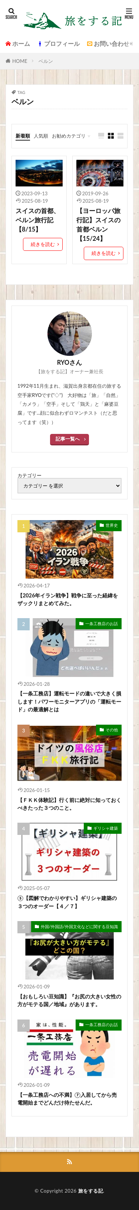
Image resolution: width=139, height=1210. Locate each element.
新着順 (23, 136)
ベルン (46, 61)
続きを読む (43, 244)
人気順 (41, 136)
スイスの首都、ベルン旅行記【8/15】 (38, 220)
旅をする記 (90, 1191)
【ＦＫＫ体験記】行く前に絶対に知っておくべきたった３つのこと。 (69, 804)
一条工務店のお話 (101, 623)
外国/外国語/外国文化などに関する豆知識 (79, 926)
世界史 (112, 525)
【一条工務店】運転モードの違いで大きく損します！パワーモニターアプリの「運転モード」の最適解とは (69, 701)
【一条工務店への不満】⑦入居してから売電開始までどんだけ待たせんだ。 (67, 1099)
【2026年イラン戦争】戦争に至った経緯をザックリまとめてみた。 (67, 599)
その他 (112, 729)
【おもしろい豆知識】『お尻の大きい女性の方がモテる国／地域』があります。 (69, 1000)
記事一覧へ (68, 439)
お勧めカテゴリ (69, 136)
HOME (19, 61)
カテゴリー (29, 475)
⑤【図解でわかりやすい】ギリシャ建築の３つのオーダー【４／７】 (67, 902)
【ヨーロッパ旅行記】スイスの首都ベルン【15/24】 (98, 224)
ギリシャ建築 (105, 828)
